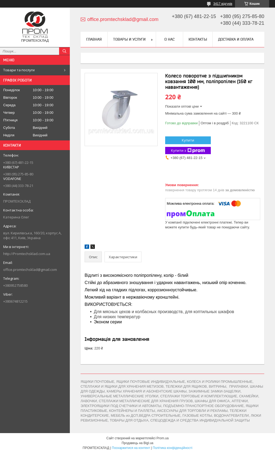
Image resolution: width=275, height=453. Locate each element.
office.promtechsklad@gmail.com (30, 269)
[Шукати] (64, 51)
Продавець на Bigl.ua (137, 443)
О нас (169, 39)
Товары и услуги (129, 39)
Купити (188, 140)
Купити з (188, 150)
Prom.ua (163, 438)
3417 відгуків (222, 4)
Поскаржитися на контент (131, 448)
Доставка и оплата (236, 39)
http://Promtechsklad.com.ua (26, 253)
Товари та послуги (19, 70)
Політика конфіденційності (173, 448)
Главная (94, 39)
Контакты (198, 39)
